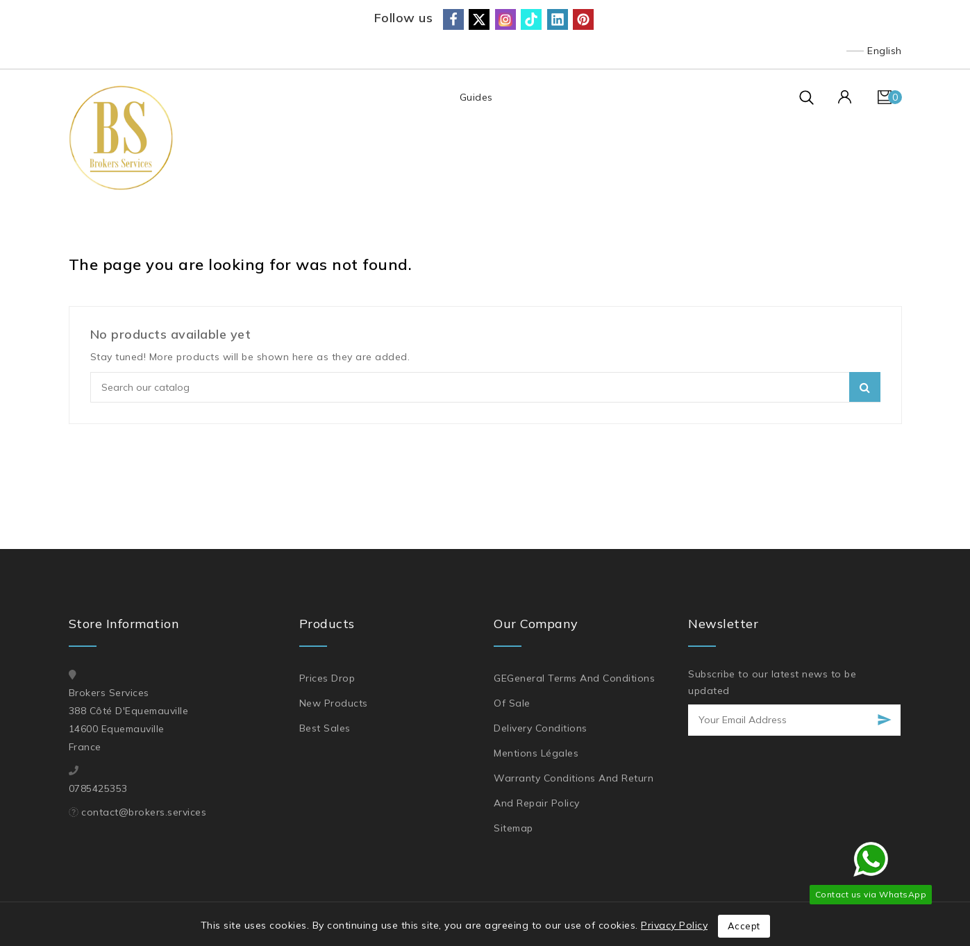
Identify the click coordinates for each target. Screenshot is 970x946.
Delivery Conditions (540, 728)
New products (333, 703)
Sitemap (513, 828)
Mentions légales (536, 753)
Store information (124, 624)
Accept (744, 925)
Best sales (325, 728)
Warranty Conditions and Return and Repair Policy (573, 790)
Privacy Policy (674, 925)
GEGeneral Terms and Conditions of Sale (574, 690)
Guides (475, 97)
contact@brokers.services (143, 812)
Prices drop (327, 678)
